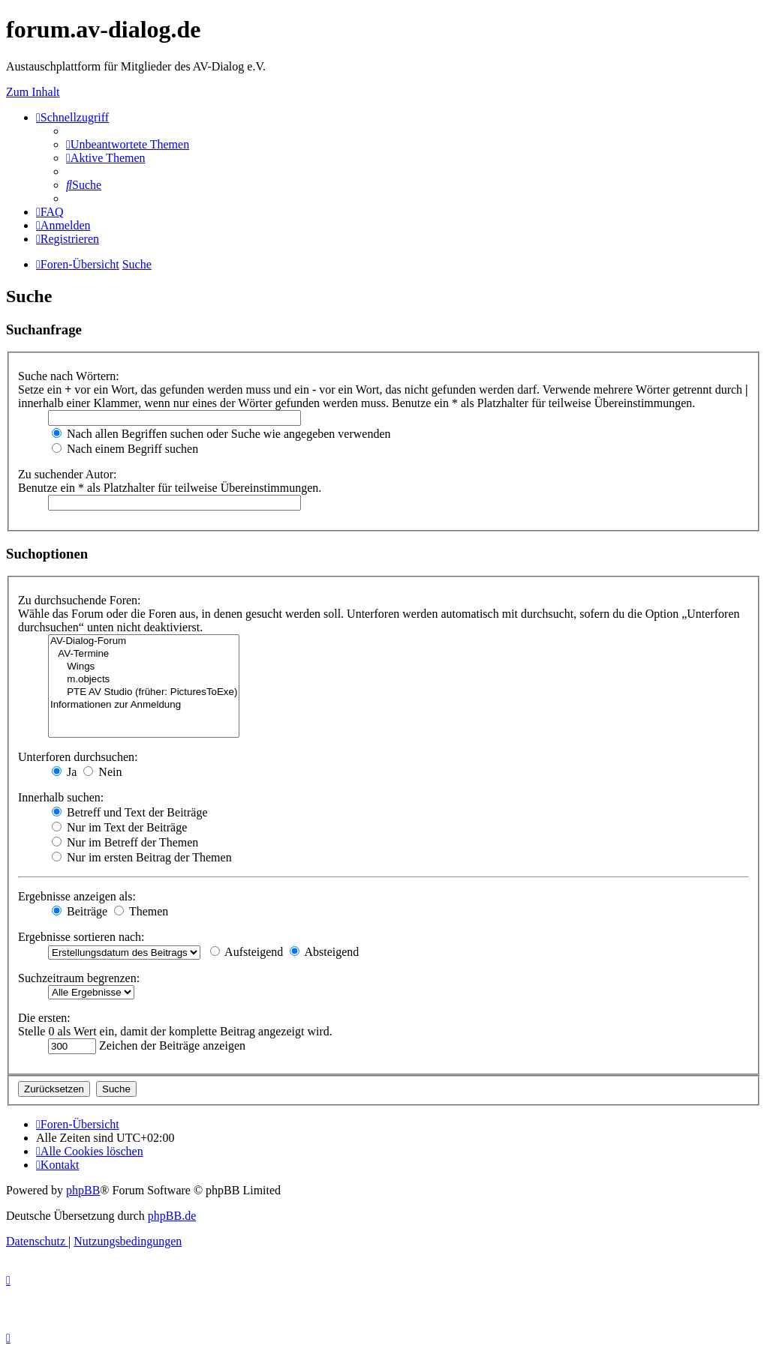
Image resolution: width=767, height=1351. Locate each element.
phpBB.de (172, 1215)
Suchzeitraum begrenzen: (79, 978)
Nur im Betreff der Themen (125, 842)
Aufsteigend (246, 951)
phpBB (83, 1190)
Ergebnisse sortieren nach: (81, 936)
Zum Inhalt (33, 91)
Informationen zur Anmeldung (144, 705)
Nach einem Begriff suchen (125, 448)
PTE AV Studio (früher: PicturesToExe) (144, 692)
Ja (64, 771)
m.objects (144, 679)
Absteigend (324, 951)
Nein (102, 771)
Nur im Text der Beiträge (119, 827)
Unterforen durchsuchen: (78, 756)
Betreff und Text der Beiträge (130, 812)
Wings (144, 667)
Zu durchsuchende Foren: (79, 600)
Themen (141, 911)
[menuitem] (127, 144)
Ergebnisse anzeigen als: (77, 896)
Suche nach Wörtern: (68, 376)
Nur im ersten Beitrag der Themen (142, 857)
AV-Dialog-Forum (144, 641)
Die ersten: (44, 1017)
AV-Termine (144, 654)
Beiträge (79, 911)
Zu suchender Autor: (67, 474)
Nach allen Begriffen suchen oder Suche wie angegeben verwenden (221, 433)
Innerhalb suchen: (61, 797)
